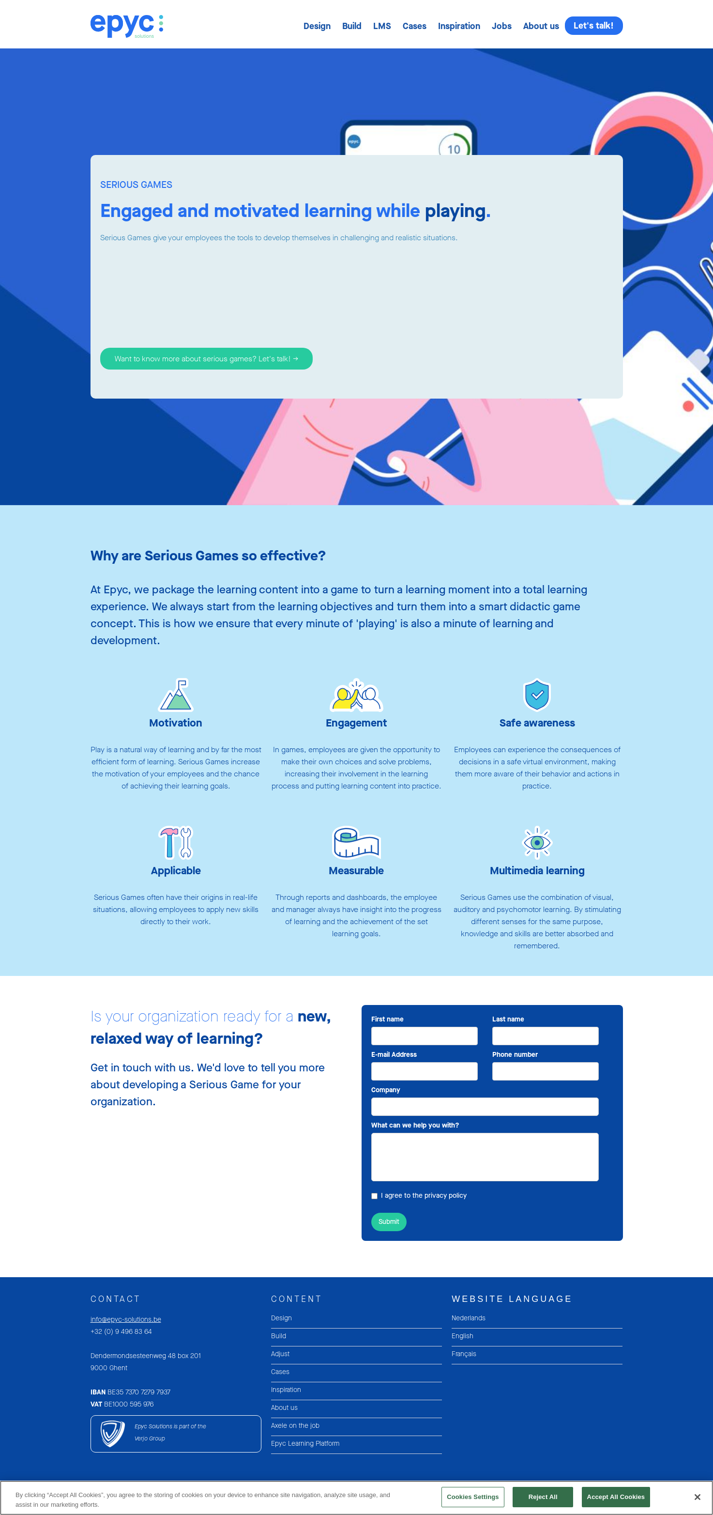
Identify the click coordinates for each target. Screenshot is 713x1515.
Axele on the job (295, 1425)
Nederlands (468, 1318)
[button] (317, 26)
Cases (414, 26)
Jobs (502, 26)
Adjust (280, 1354)
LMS (382, 26)
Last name (508, 1019)
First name (387, 1019)
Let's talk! (594, 25)
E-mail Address (394, 1054)
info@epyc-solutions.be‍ (126, 1319)
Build (352, 26)
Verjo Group (150, 1438)
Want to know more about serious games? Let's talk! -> (206, 359)
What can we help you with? (415, 1125)
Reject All (543, 1502)
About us (541, 26)
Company (385, 1090)
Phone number (515, 1054)
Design (317, 26)
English (462, 1336)
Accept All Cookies (616, 1502)
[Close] (697, 1502)
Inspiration (459, 26)
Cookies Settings (473, 1502)
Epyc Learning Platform (305, 1443)
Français (464, 1354)
